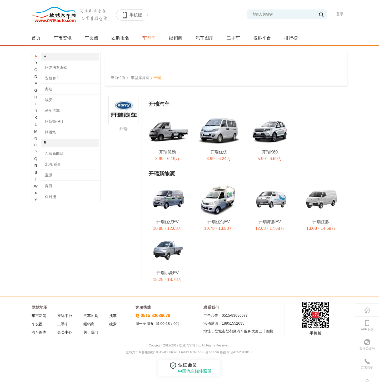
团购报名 (120, 38)
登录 (339, 14)
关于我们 (90, 332)
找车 (113, 316)
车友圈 (91, 38)
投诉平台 (262, 38)
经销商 (175, 38)
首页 (36, 38)
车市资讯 (63, 38)
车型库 (149, 38)
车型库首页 (140, 78)
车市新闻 (39, 316)
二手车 (233, 38)
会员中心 (64, 332)
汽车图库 (204, 38)
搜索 (113, 324)
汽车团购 (90, 316)
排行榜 (291, 38)
